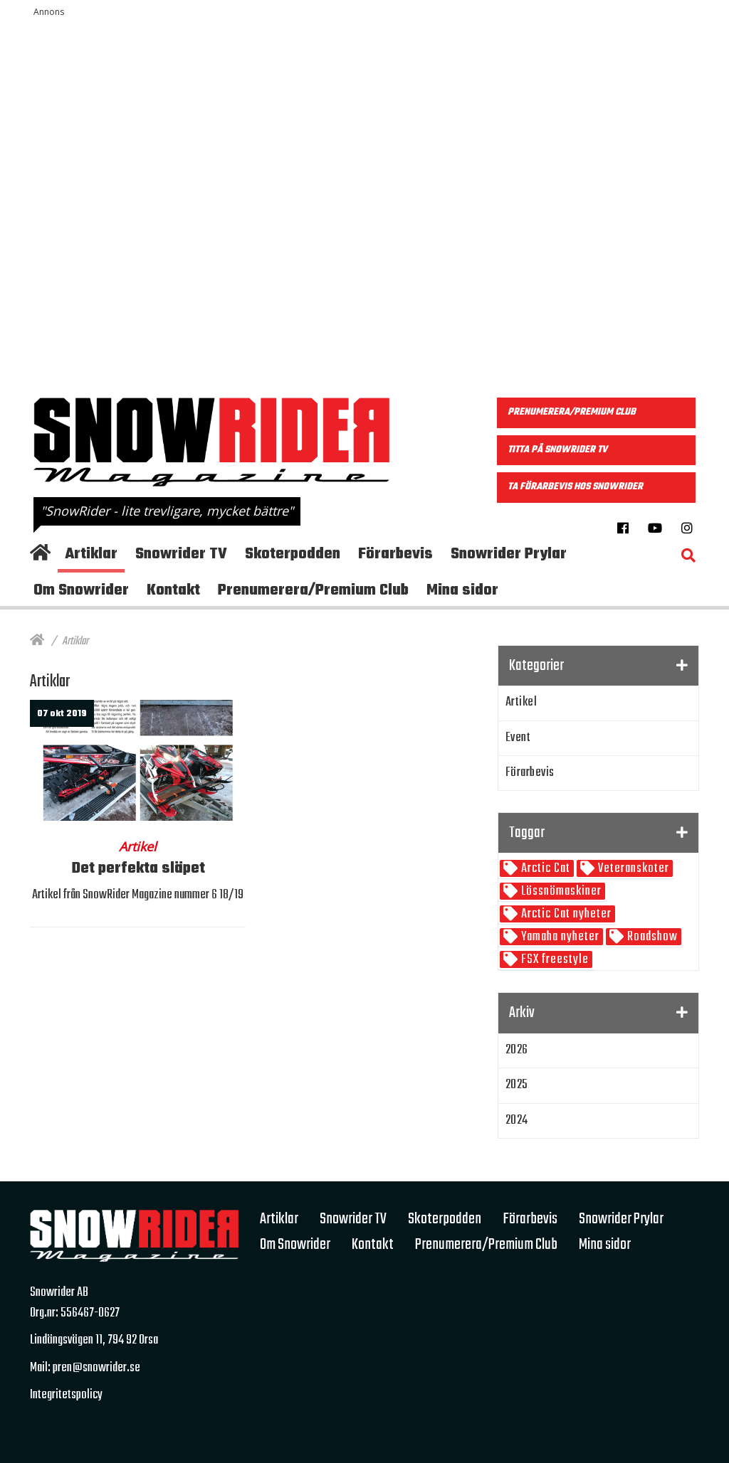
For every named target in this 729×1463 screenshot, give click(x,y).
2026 (516, 1050)
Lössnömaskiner (560, 891)
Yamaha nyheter (558, 937)
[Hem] (37, 641)
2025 (516, 1085)
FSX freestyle (553, 960)
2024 (516, 1120)
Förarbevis (530, 772)
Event (518, 738)
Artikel (521, 702)
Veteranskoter (632, 869)
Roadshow (651, 937)
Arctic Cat (544, 869)
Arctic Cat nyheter (565, 914)
